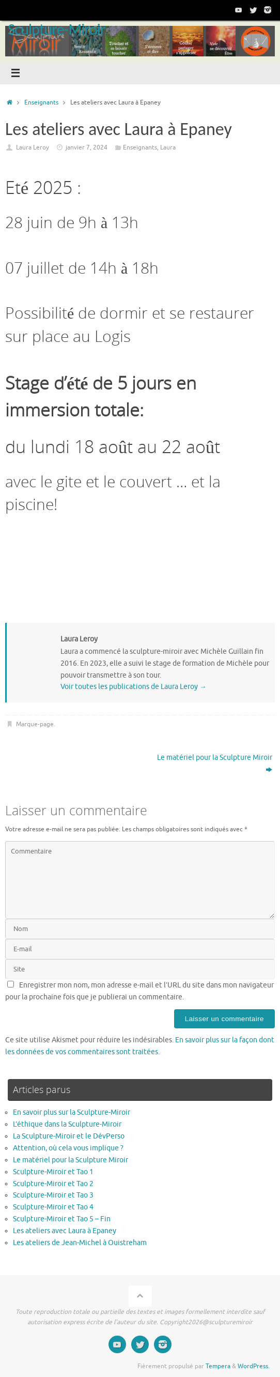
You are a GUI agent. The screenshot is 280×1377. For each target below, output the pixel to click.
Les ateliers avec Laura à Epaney (64, 1230)
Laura (168, 147)
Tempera (218, 1366)
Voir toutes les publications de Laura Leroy (133, 686)
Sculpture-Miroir (56, 29)
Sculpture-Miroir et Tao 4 (53, 1207)
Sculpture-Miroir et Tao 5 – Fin (62, 1219)
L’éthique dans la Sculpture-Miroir (67, 1124)
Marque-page (35, 724)
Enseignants (41, 102)
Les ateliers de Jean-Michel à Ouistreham (80, 1242)
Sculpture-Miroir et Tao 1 (53, 1172)
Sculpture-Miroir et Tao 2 (53, 1183)
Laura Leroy (32, 147)
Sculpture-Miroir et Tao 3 (53, 1195)
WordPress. (254, 1366)
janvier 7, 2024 (86, 147)
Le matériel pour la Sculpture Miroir (214, 763)
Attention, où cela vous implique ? (69, 1148)
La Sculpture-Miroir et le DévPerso (69, 1136)
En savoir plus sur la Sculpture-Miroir (71, 1112)
